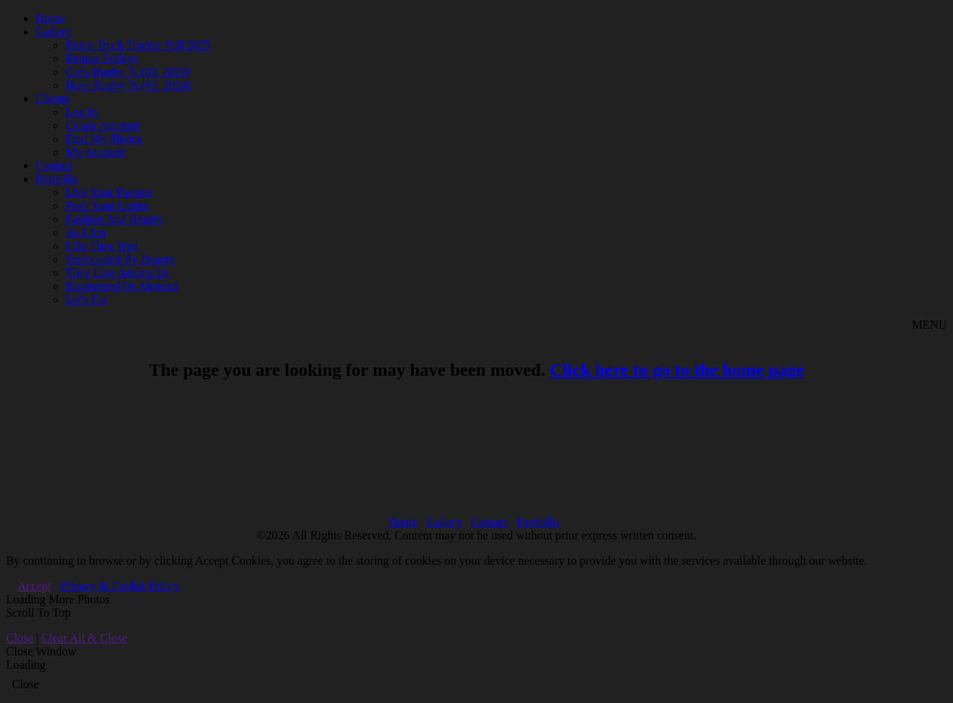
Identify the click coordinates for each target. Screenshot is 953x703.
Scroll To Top (38, 612)
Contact (54, 165)
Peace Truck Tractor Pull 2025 (138, 45)
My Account (95, 152)
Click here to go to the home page (676, 369)
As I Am (86, 232)
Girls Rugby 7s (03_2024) (128, 71)
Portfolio (57, 179)
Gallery (53, 31)
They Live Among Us (117, 272)
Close (19, 638)
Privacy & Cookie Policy (119, 586)
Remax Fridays (102, 58)
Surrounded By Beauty (120, 259)
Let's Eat (86, 299)
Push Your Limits (107, 205)
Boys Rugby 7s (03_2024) (128, 85)
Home (50, 18)
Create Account (102, 125)
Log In (82, 112)
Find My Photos (104, 138)
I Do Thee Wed (102, 246)
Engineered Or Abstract (122, 286)
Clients (52, 98)
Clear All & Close (84, 638)
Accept (34, 586)
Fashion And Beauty (114, 219)
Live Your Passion (109, 192)
